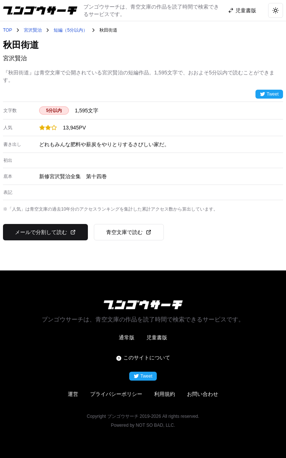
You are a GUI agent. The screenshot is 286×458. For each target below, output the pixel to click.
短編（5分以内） (71, 30)
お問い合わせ (202, 394)
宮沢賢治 (33, 30)
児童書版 (156, 337)
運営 (73, 394)
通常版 (126, 337)
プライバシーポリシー (116, 394)
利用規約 (164, 394)
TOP (7, 30)
